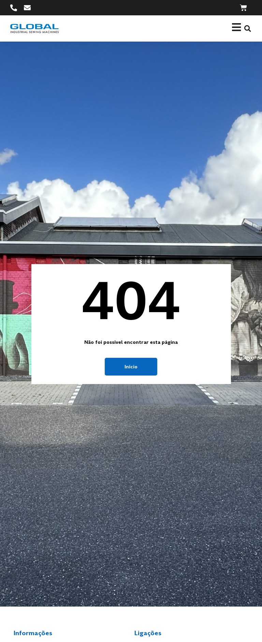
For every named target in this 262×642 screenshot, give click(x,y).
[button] (247, 28)
